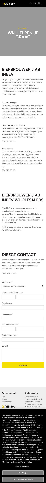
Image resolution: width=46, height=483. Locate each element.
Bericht (5, 346)
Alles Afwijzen (23, 473)
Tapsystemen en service (33, 404)
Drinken (4, 399)
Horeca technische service (34, 399)
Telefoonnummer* (9, 335)
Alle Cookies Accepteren (23, 479)
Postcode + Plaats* (10, 324)
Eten (3, 397)
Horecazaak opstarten (32, 406)
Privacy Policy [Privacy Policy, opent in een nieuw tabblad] (26, 462)
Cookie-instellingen (22, 467)
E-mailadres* (7, 303)
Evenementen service (32, 402)
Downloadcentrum (31, 397)
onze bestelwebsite (13, 151)
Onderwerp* (7, 282)
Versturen (23, 365)
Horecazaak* (7, 314)
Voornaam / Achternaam (12, 292)
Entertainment (7, 402)
